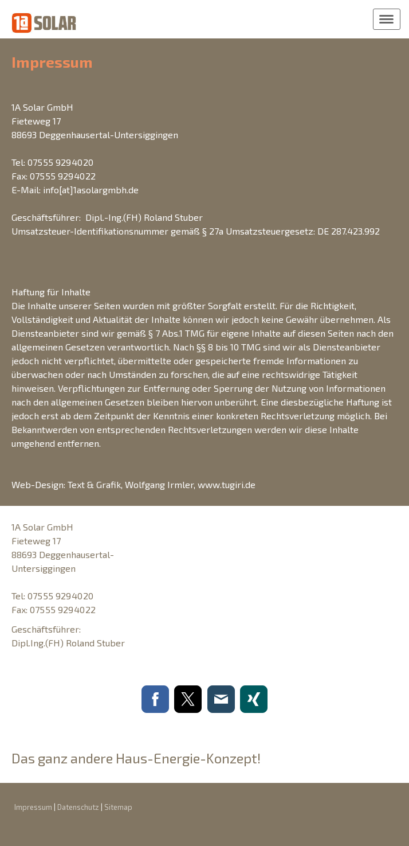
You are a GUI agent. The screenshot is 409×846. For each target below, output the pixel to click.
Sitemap (118, 807)
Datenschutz (78, 807)
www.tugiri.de (226, 484)
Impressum (33, 807)
